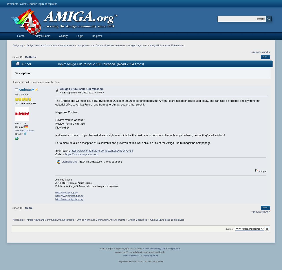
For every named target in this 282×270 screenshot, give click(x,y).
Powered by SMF (131, 255)
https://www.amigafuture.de (69, 196)
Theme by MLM (150, 255)
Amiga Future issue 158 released (81, 89)
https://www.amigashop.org (81, 154)
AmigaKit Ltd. (174, 248)
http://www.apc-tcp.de (66, 192)
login (41, 3)
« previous (257, 52)
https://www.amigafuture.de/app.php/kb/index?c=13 (102, 150)
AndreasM (26, 89)
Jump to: (230, 229)
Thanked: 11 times (24, 130)
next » (266, 52)
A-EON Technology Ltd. (154, 248)
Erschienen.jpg (67, 161)
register (52, 3)
